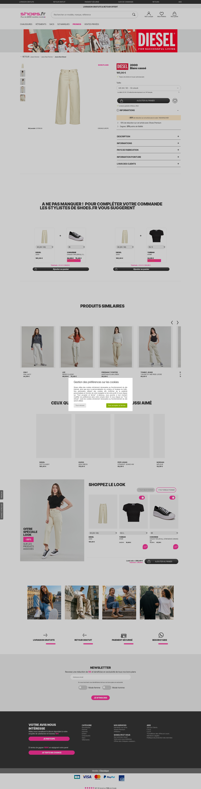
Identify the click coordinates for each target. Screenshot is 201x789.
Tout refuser (80, 405)
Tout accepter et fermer (116, 405)
